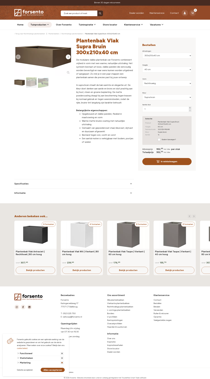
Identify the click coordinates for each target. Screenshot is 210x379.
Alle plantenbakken (115, 300)
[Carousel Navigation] (192, 216)
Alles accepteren (52, 370)
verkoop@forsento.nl (72, 317)
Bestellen (157, 303)
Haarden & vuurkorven (117, 327)
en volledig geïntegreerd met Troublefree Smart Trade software (123, 378)
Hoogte (145, 65)
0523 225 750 (69, 313)
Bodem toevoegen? (169, 139)
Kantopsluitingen (115, 320)
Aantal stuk (146, 105)
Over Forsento (64, 24)
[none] (100, 13)
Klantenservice (157, 13)
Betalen (157, 307)
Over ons (111, 338)
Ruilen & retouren (161, 313)
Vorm (144, 79)
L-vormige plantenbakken (118, 310)
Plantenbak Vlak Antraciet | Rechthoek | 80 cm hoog (30, 253)
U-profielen (112, 317)
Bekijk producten (35, 270)
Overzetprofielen (114, 323)
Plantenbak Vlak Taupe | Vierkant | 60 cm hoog (127, 253)
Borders (110, 313)
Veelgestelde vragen (163, 320)
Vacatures (155, 24)
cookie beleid (22, 348)
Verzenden (158, 310)
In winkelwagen (167, 161)
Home (20, 24)
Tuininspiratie (86, 24)
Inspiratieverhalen (115, 345)
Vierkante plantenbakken (118, 303)
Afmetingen (146, 51)
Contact (174, 13)
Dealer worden (136, 13)
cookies (70, 372)
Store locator (110, 24)
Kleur (144, 93)
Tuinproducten (38, 24)
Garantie (157, 317)
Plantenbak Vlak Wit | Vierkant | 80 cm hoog (80, 253)
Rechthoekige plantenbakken (120, 307)
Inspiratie (111, 342)
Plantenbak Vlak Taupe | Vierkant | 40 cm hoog (173, 253)
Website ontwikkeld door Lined (88, 378)
